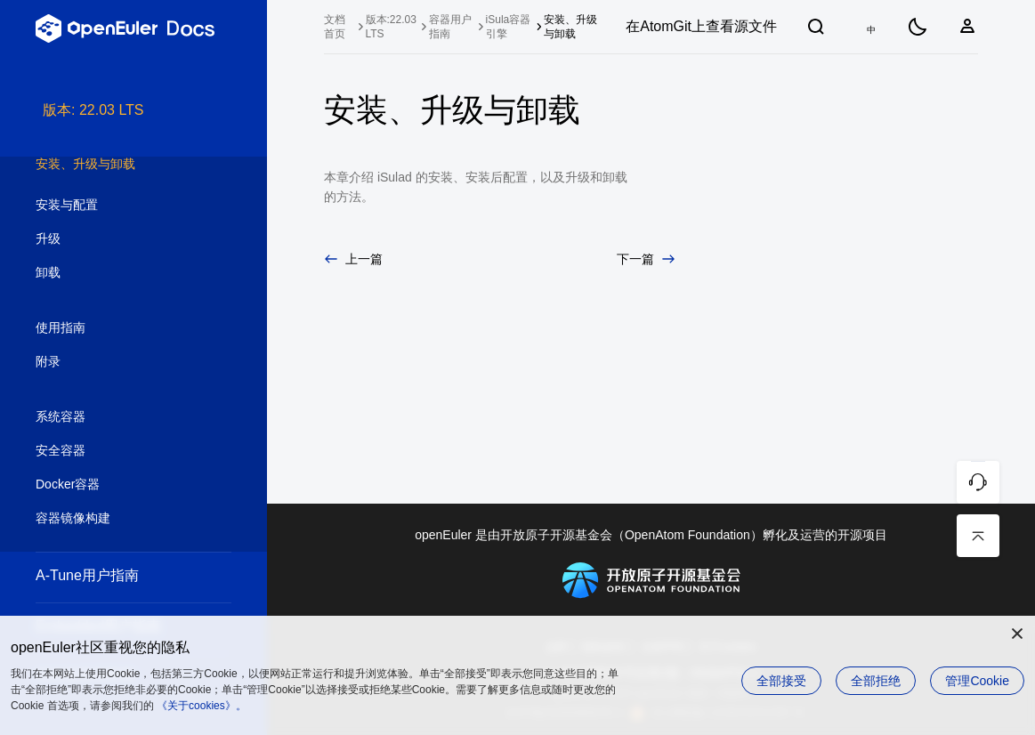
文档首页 (334, 26)
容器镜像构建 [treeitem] (116, 519)
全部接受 (781, 681)
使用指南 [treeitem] (116, 328)
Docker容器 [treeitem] (116, 485)
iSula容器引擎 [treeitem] (508, 26)
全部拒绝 (876, 681)
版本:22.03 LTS (391, 26)
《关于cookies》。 (202, 705)
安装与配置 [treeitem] (116, 206)
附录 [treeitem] (116, 362)
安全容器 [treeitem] (116, 451)
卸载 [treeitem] (116, 273)
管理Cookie (977, 681)
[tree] (133, 417)
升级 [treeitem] (116, 239)
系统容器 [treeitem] (116, 417)
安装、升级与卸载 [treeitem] (116, 165)
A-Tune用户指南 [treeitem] (116, 575)
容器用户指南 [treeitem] (450, 26)
